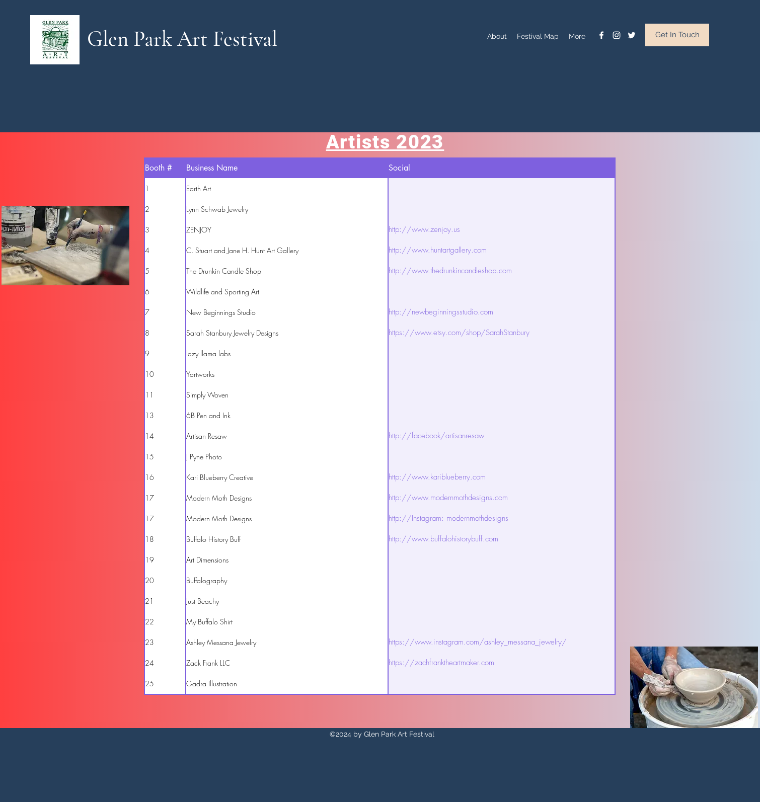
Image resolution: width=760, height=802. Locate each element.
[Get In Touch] (677, 35)
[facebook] (601, 35)
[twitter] (632, 35)
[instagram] (617, 35)
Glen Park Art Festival (182, 39)
